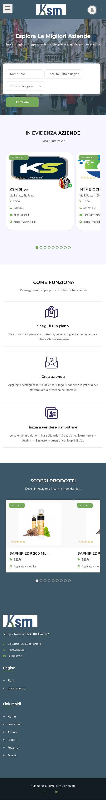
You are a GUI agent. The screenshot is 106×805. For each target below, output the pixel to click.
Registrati (13, 747)
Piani (10, 680)
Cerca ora (22, 102)
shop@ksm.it (21, 214)
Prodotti (12, 739)
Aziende (12, 732)
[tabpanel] (40, 191)
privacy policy (16, 688)
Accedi (11, 755)
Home (11, 716)
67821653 (18, 208)
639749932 (89, 208)
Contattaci (14, 724)
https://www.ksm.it (25, 221)
